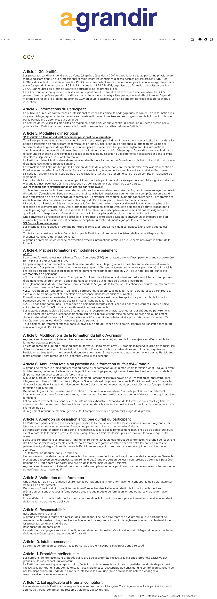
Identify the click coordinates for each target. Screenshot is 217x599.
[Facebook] (205, 39)
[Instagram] (211, 39)
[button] (41, 39)
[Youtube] (200, 39)
